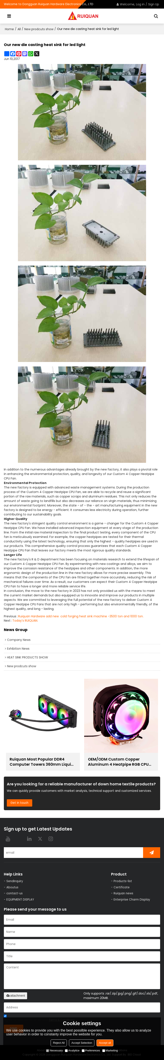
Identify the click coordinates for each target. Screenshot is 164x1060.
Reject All (58, 1042)
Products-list (123, 881)
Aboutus (12, 887)
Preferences (91, 1050)
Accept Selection (81, 1042)
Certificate (122, 887)
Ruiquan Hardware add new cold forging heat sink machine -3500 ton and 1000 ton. (81, 616)
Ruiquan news (123, 893)
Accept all (105, 1042)
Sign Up (153, 4)
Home (9, 29)
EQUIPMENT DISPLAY (20, 900)
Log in (140, 4)
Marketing (110, 1050)
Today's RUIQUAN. (25, 620)
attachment (15, 995)
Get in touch (19, 803)
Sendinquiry (14, 881)
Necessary (54, 1050)
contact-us (14, 893)
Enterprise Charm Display (132, 900)
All (19, 29)
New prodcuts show (38, 29)
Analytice (72, 1050)
